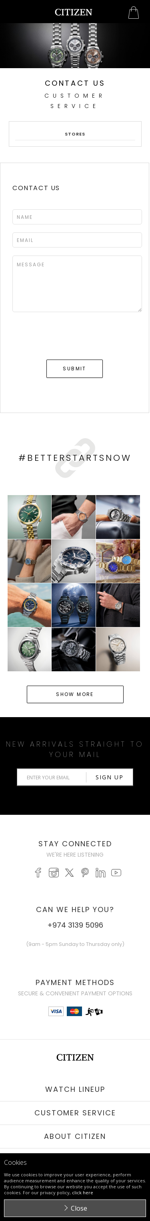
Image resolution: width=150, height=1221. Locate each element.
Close (79, 1208)
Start (72, 72)
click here (82, 1192)
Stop (78, 72)
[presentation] (73, 337)
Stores (75, 134)
